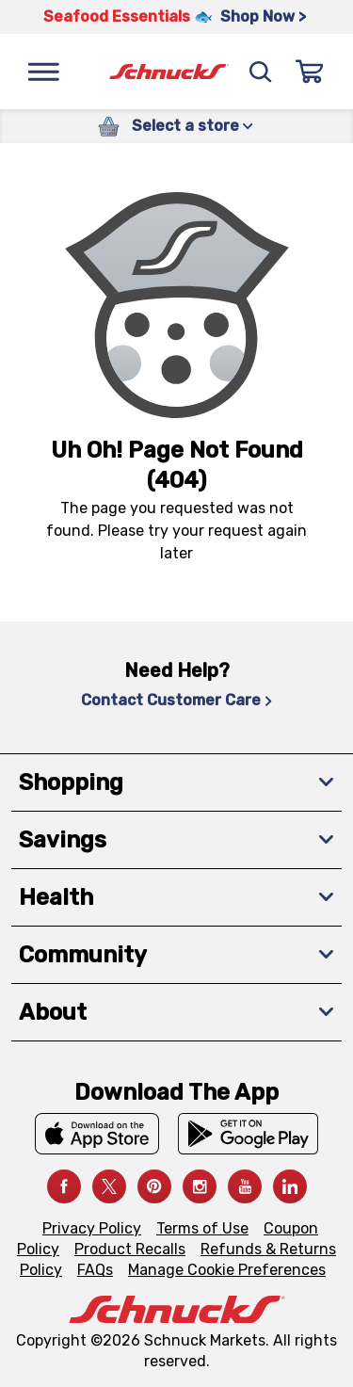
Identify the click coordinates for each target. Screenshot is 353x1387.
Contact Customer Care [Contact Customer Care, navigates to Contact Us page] (176, 700)
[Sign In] (309, 71)
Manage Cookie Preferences (227, 1270)
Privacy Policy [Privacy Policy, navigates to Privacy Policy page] (91, 1228)
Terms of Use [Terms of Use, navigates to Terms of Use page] (202, 1228)
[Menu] (43, 71)
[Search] (260, 71)
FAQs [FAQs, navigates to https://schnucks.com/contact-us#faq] (95, 1270)
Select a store (192, 126)
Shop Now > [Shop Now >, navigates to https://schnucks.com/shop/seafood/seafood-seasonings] (263, 16)
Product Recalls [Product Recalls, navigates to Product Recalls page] (129, 1249)
